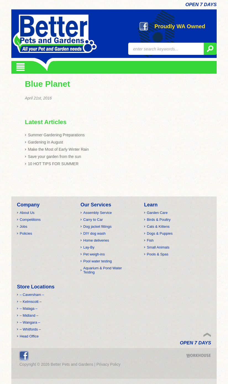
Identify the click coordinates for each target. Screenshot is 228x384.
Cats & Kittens (158, 226)
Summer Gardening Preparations (56, 135)
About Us (27, 213)
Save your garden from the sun (54, 156)
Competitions (30, 219)
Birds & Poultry (159, 219)
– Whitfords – (30, 329)
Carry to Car (93, 219)
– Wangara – (30, 322)
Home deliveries (96, 240)
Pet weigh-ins (94, 254)
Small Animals (158, 247)
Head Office (29, 336)
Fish (150, 240)
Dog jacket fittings (97, 226)
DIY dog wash (94, 233)
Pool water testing (97, 261)
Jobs (23, 226)
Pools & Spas (157, 254)
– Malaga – (28, 308)
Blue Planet (47, 83)
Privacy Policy (108, 364)
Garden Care (157, 213)
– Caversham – (32, 295)
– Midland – (29, 315)
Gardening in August (45, 142)
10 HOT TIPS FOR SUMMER (53, 164)
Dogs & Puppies (159, 233)
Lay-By (88, 247)
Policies (26, 233)
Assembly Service (97, 213)
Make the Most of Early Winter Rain (58, 149)
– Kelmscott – (30, 301)
